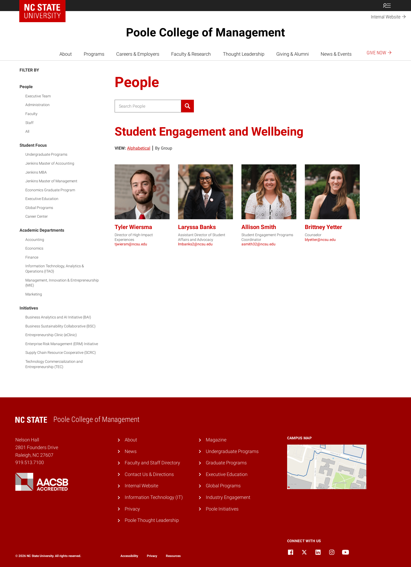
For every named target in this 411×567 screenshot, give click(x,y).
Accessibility (129, 556)
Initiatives (29, 308)
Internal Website (141, 485)
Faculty (31, 114)
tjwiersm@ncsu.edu (131, 244)
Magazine (216, 439)
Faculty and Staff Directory (152, 462)
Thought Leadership (243, 54)
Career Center (36, 216)
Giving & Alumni (292, 54)
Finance (31, 257)
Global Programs (39, 208)
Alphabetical (138, 148)
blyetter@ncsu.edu (320, 239)
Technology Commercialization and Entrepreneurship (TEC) (54, 364)
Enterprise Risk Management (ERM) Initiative (61, 344)
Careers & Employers (137, 54)
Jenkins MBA (36, 172)
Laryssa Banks (197, 227)
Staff (29, 123)
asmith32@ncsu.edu (258, 244)
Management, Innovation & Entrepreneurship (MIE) (62, 283)
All (27, 131)
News (131, 451)
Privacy (132, 509)
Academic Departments (42, 230)
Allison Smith (258, 227)
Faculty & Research (191, 54)
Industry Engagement (228, 497)
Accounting (34, 239)
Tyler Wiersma (133, 227)
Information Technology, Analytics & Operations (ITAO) (54, 268)
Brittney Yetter (323, 227)
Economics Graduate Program (50, 190)
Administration (37, 105)
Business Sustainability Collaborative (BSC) (60, 326)
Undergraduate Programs (46, 154)
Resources (173, 556)
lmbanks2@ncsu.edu (195, 244)
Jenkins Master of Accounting (49, 163)
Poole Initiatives (222, 509)
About (65, 54)
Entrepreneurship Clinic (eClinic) (51, 335)
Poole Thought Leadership (152, 520)
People (26, 86)
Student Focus (33, 145)
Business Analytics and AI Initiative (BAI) (58, 317)
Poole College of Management (205, 32)
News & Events (336, 54)
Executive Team (38, 96)
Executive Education (41, 199)
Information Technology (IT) (154, 497)
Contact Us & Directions (149, 474)
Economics (34, 248)
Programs (94, 54)
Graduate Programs (226, 462)
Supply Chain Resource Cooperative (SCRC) (60, 352)
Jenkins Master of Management (51, 181)
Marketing (33, 294)
